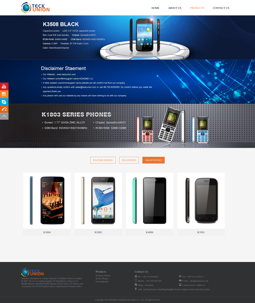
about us (174, 8)
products (197, 8)
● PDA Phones (102, 278)
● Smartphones (102, 281)
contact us (221, 8)
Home (155, 8)
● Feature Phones (103, 275)
